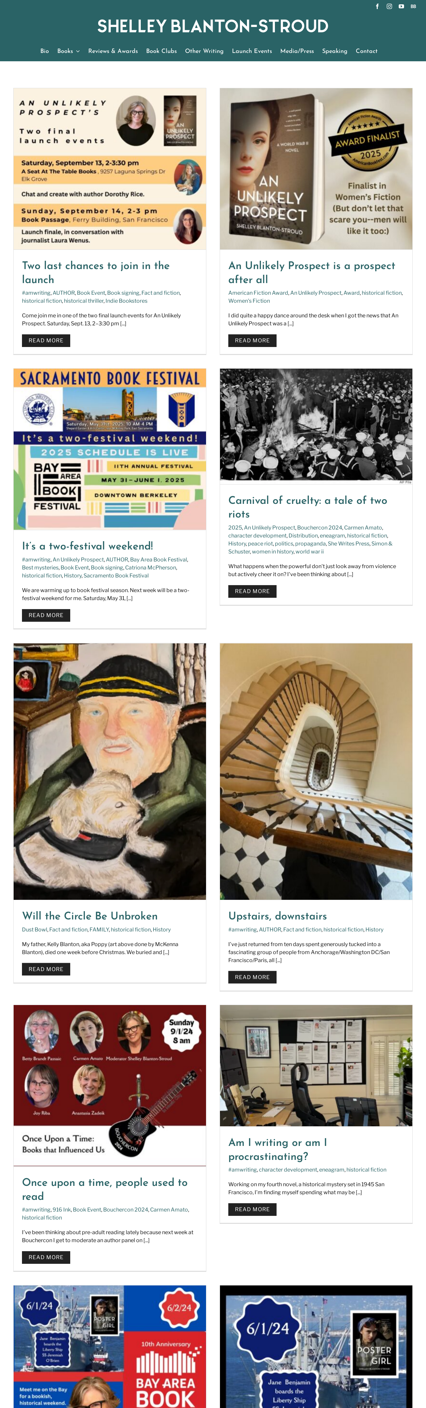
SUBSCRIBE (236, 1322)
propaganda (109, 518)
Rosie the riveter (329, 864)
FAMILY (233, 636)
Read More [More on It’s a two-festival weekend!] (314, 342)
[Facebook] (226, 1239)
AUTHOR (64, 293)
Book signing (123, 293)
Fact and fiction (202, 636)
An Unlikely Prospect (248, 293)
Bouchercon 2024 (118, 502)
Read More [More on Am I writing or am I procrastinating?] (185, 849)
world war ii (109, 526)
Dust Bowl (168, 636)
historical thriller (84, 301)
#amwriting (36, 293)
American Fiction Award (191, 293)
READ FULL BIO (36, 1260)
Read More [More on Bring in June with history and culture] (314, 903)
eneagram (131, 510)
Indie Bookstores (126, 301)
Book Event (91, 293)
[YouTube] (265, 1239)
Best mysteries (308, 294)
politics (83, 518)
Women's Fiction (182, 301)
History (340, 302)
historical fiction (42, 301)
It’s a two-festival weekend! (355, 273)
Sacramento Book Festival (384, 302)
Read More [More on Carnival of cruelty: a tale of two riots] (51, 566)
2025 (34, 502)
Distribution (102, 510)
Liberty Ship (162, 1096)
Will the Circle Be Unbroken (224, 623)
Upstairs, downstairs (344, 623)
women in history (72, 526)
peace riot (59, 518)
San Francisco (368, 864)
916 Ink (62, 849)
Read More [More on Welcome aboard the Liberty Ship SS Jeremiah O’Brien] (51, 1144)
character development (56, 510)
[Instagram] (245, 1239)
